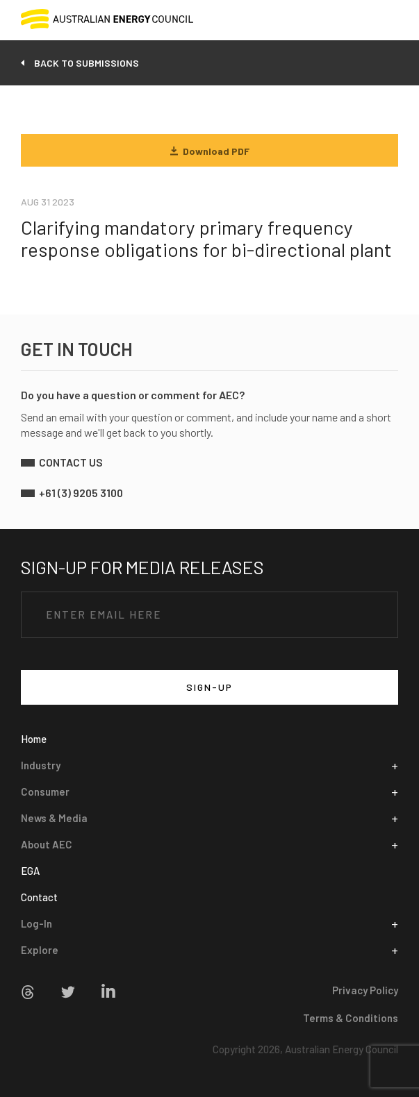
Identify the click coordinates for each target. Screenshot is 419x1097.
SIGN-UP (209, 687)
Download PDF (209, 151)
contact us (71, 462)
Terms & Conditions (350, 1018)
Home (34, 738)
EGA (30, 870)
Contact (39, 897)
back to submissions (86, 63)
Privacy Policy (365, 990)
